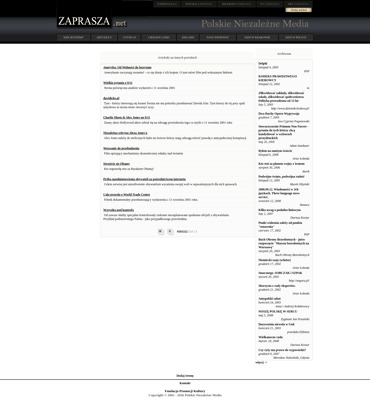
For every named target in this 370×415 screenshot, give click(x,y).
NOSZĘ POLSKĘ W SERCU (277, 311)
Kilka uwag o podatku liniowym (279, 210)
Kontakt (185, 383)
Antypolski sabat (269, 298)
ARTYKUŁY (104, 37)
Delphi (262, 63)
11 (183, 231)
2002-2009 (188, 37)
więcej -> (261, 362)
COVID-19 (129, 37)
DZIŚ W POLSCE (295, 37)
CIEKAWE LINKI (159, 37)
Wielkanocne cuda (270, 337)
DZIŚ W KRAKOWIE (257, 37)
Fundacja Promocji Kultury (185, 391)
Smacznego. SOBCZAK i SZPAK (280, 273)
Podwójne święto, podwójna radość (281, 176)
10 (180, 231)
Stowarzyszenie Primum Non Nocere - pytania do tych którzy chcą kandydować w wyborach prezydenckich (283, 132)
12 (186, 231)
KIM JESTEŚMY (73, 37)
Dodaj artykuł (299, 9)
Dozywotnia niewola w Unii (276, 324)
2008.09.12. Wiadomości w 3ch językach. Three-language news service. (279, 193)
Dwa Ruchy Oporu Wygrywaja (278, 113)
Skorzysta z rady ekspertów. (276, 286)
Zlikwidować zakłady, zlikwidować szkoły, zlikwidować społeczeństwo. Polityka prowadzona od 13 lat (281, 97)
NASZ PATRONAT (218, 37)
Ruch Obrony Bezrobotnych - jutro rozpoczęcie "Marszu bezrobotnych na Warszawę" (283, 243)
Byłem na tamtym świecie (275, 151)
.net (167, 3)
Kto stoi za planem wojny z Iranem (281, 163)
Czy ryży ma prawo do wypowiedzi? (282, 350)
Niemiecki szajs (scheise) (274, 260)
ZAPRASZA (199, 3)
